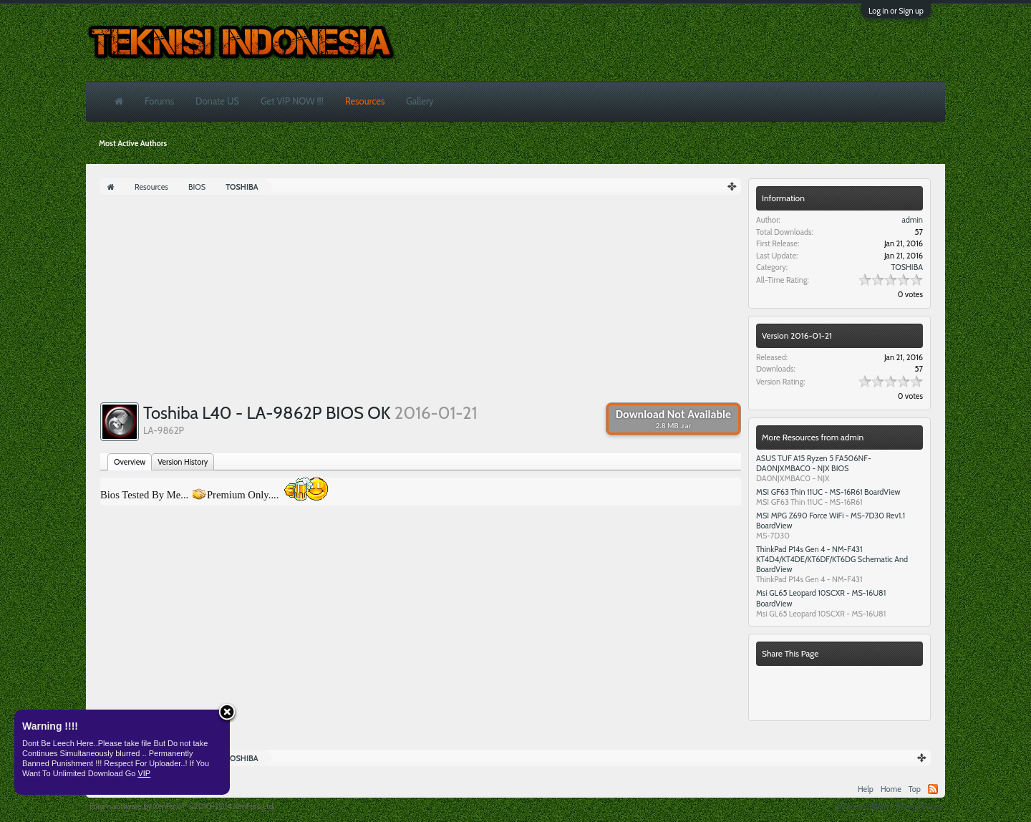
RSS (933, 789)
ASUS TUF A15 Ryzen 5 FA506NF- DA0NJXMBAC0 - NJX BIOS (813, 463)
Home (891, 789)
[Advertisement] (420, 302)
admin (912, 220)
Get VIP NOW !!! (292, 101)
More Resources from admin (812, 437)
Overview (129, 462)
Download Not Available (673, 418)
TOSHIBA (907, 267)
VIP (143, 773)
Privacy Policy (919, 806)
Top (915, 789)
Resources (364, 101)
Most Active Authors (133, 143)
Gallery (419, 101)
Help (865, 789)
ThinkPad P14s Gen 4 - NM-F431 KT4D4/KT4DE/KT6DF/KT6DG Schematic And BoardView (832, 559)
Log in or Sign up (896, 11)
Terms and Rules (862, 806)
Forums (159, 101)
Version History (183, 462)
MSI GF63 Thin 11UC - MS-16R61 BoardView (828, 492)
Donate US (217, 101)
